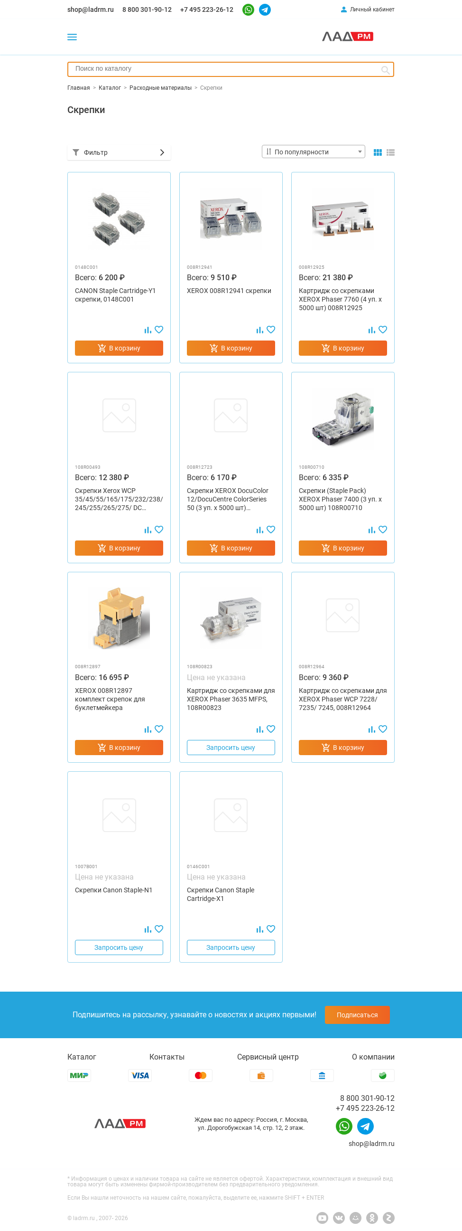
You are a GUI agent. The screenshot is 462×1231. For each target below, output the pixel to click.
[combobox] (230, 69)
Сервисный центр (268, 1056)
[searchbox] (231, 68)
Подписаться (357, 1015)
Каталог (81, 1056)
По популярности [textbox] (302, 152)
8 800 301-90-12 (147, 9)
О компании (373, 1056)
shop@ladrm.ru (90, 9)
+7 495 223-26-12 (206, 9)
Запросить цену (230, 747)
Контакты (167, 1056)
